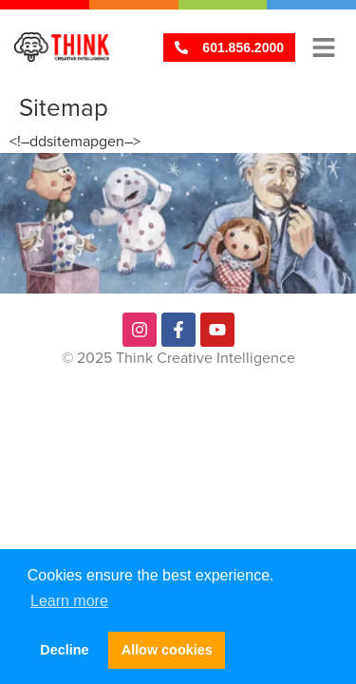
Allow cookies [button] (167, 649)
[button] (323, 47)
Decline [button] (64, 649)
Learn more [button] (69, 601)
